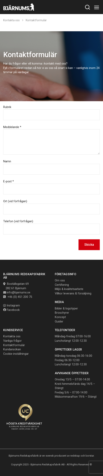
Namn (7, 161)
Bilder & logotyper (66, 308)
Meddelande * (12, 127)
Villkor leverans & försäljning (73, 293)
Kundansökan (12, 349)
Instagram (11, 305)
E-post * (8, 181)
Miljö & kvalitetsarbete (69, 289)
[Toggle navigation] (97, 7)
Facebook (11, 310)
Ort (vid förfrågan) (15, 201)
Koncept (60, 317)
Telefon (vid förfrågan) (18, 221)
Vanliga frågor (12, 341)
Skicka (89, 245)
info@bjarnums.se (18, 292)
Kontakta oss (11, 20)
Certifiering (62, 285)
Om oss (60, 280)
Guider (59, 321)
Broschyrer (62, 312)
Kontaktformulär (36, 20)
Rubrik (7, 107)
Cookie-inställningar (16, 354)
